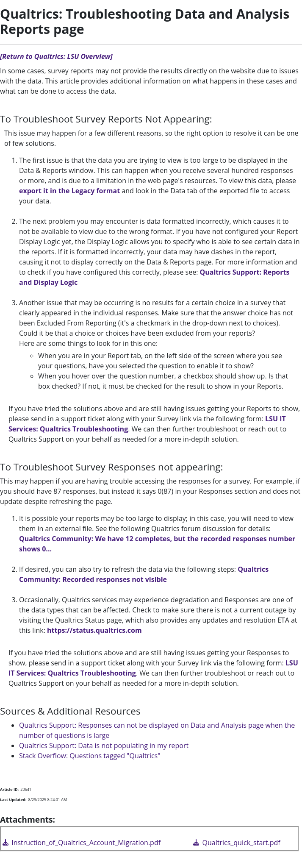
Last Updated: (13, 799)
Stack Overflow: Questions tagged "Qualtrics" (90, 755)
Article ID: (9, 789)
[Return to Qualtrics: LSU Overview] (56, 56)
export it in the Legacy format (69, 190)
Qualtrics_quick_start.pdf (236, 842)
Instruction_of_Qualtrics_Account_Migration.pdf (81, 842)
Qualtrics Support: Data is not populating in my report (103, 745)
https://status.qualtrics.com (94, 630)
